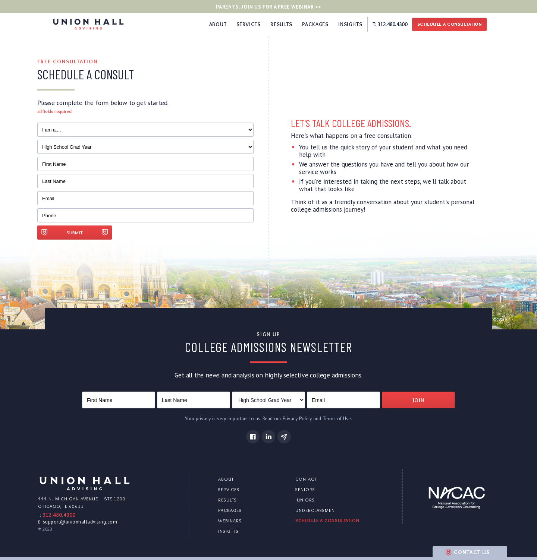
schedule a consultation (327, 520)
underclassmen (315, 510)
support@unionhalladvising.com (80, 522)
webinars (230, 520)
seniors (305, 489)
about (226, 479)
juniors (305, 500)
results (227, 500)
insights (228, 531)
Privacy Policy (297, 418)
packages (230, 510)
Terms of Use (337, 418)
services (228, 489)
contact (306, 479)
